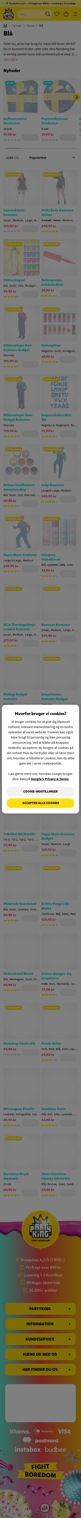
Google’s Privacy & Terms (50, 779)
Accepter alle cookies (40, 803)
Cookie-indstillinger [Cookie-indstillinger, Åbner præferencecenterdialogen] (40, 791)
